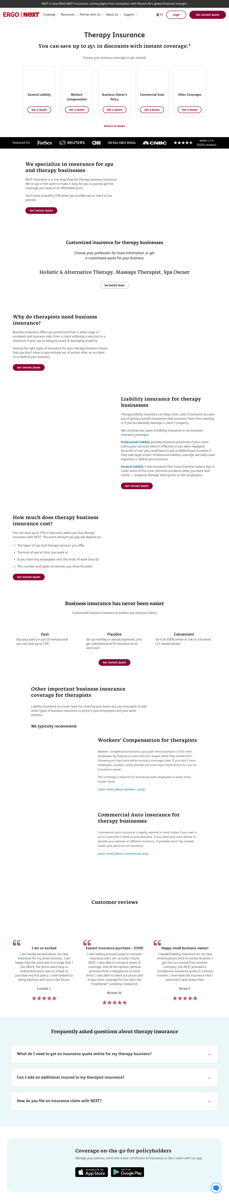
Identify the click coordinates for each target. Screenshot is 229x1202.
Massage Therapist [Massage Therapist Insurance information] (138, 341)
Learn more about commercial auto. (123, 1048)
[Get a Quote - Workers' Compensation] (115, 108)
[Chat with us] (216, 1188)
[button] (44, 92)
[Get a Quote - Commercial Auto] (79, 164)
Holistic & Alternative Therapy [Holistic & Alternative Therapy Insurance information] (76, 341)
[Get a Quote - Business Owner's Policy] (185, 108)
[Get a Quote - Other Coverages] (150, 164)
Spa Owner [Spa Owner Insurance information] (176, 341)
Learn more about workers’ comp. (122, 983)
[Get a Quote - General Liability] (44, 108)
